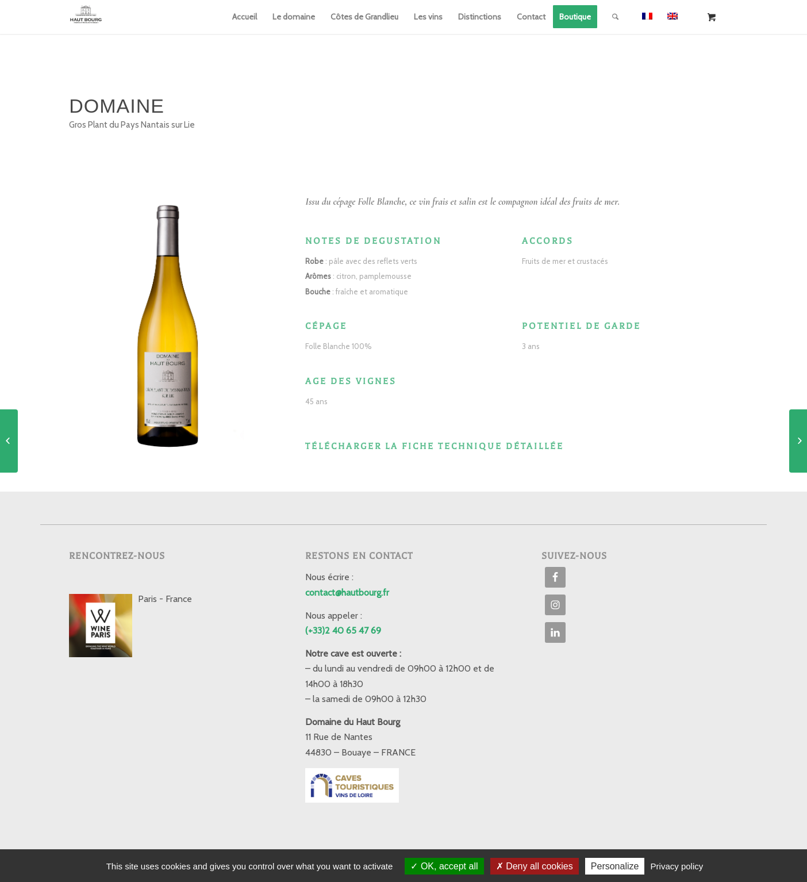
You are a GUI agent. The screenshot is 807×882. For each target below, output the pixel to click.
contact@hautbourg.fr (347, 592)
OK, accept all (444, 866)
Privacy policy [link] (677, 866)
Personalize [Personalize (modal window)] (615, 866)
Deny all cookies (534, 866)
